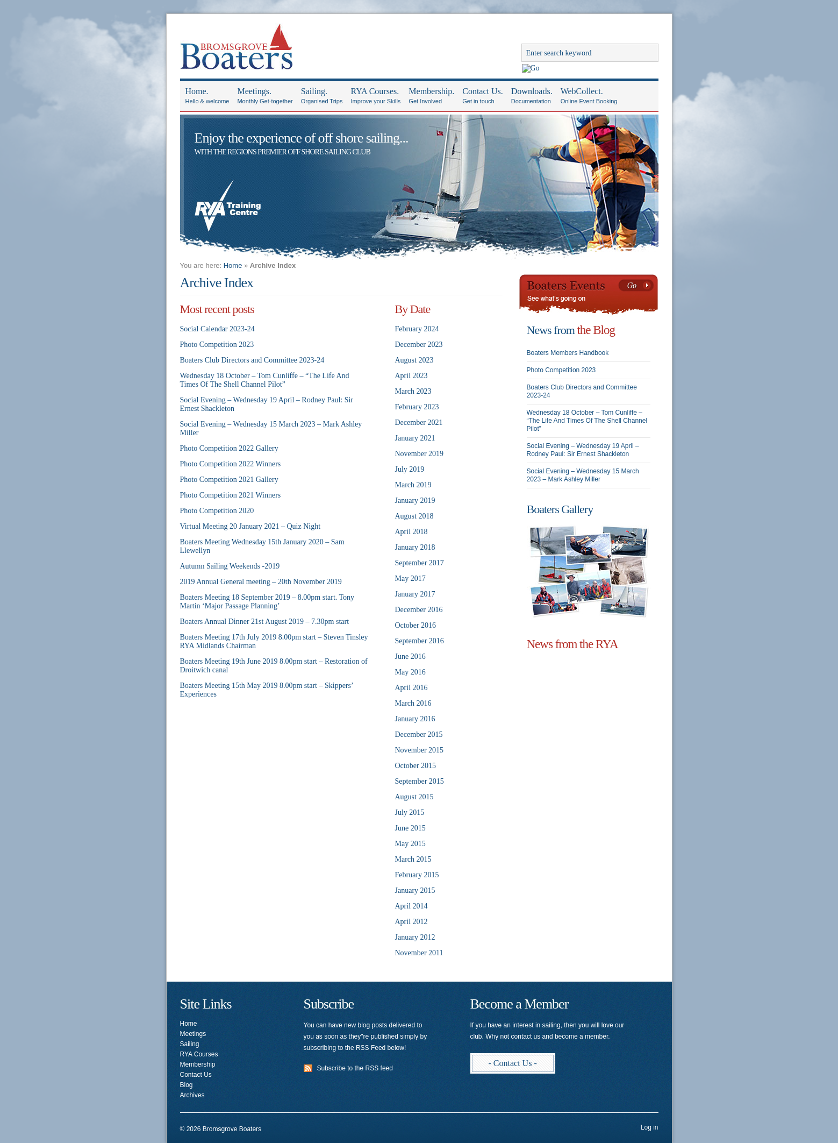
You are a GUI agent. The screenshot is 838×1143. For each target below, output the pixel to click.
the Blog (596, 330)
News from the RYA (572, 644)
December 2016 (419, 610)
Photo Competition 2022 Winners (230, 464)
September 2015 (419, 781)
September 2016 (419, 641)
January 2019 (415, 500)
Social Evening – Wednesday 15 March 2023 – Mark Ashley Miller (583, 475)
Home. (207, 96)
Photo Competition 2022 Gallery (229, 448)
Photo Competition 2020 (217, 511)
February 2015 (417, 875)
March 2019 (413, 485)
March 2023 (413, 391)
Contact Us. (482, 96)
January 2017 (415, 594)
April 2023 (411, 376)
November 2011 (419, 953)
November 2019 (419, 454)
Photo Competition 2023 (217, 344)
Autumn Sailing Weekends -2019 (230, 566)
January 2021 (415, 438)
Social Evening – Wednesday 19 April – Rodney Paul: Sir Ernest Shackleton (583, 450)
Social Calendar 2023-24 (217, 329)
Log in (649, 1127)
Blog (186, 1085)
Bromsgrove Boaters (236, 43)
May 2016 (410, 672)
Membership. (431, 96)
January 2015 (415, 890)
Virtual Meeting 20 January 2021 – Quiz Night (250, 526)
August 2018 (414, 516)
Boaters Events (588, 295)
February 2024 (417, 329)
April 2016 (411, 688)
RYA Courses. (375, 96)
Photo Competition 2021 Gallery (229, 479)
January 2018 (415, 547)
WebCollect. (589, 96)
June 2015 (410, 828)
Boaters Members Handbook (568, 353)
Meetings (193, 1034)
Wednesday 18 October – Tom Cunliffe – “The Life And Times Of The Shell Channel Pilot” (264, 380)
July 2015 (410, 812)
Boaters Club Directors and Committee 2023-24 (252, 360)
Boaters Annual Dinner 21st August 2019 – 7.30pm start (264, 621)
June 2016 (410, 656)
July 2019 (410, 469)
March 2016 (413, 703)
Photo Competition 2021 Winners (230, 495)
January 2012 (415, 937)
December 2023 (419, 344)
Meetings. (264, 96)
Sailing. (322, 96)
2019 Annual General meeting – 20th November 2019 (261, 582)
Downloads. (532, 96)
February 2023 (417, 407)
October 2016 (415, 625)
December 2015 (419, 734)
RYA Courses (199, 1054)
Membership (198, 1064)
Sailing (189, 1044)
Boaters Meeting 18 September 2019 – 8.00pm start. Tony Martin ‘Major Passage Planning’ (267, 601)
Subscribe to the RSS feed (355, 1068)
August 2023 (414, 360)
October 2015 (415, 766)
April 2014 (411, 906)
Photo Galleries (588, 571)
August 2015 (414, 797)
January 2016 (415, 719)
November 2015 (419, 750)
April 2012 (411, 922)
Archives (192, 1095)
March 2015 (413, 859)
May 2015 (410, 844)
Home (233, 265)
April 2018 (411, 532)
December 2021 (419, 422)
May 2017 (410, 578)
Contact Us (196, 1074)
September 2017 (419, 563)
